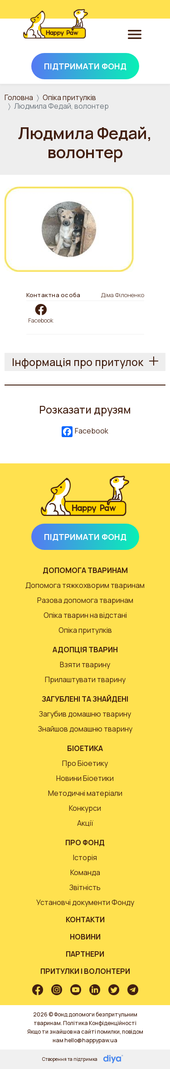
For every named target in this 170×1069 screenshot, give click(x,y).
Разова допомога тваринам (85, 600)
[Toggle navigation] (134, 34)
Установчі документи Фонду (85, 902)
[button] (69, 228)
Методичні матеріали (85, 793)
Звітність (85, 887)
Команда (85, 872)
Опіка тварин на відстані (85, 615)
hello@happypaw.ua (90, 1040)
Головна (19, 97)
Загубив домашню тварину (85, 714)
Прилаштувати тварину (85, 679)
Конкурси (85, 808)
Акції (85, 823)
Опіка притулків (69, 97)
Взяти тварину (85, 664)
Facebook (40, 320)
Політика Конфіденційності (99, 1023)
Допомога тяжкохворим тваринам (85, 585)
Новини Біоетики (85, 778)
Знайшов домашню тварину (85, 729)
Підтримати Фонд (85, 66)
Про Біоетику (85, 763)
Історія (85, 857)
